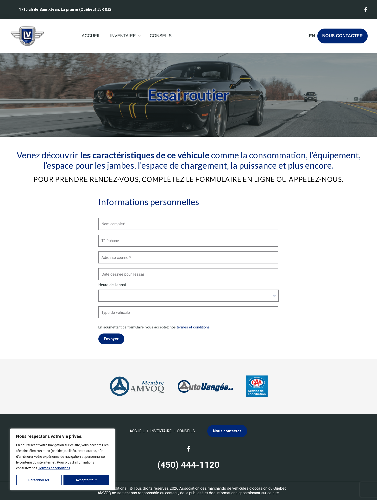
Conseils (161, 35)
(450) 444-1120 (188, 465)
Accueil (91, 35)
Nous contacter (342, 35)
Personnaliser (38, 480)
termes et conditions (193, 327)
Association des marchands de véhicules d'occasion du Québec (232, 488)
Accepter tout (86, 480)
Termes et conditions (54, 468)
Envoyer (111, 339)
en (311, 35)
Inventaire (123, 35)
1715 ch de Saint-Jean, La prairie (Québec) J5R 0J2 (65, 9)
